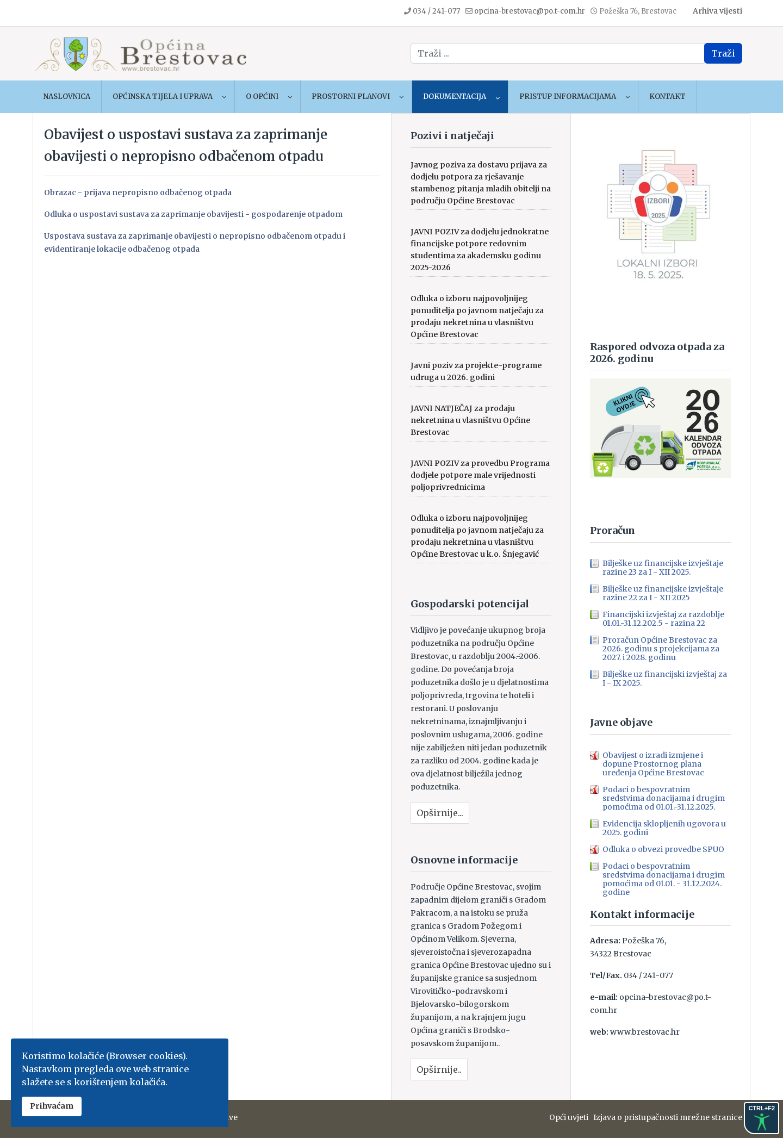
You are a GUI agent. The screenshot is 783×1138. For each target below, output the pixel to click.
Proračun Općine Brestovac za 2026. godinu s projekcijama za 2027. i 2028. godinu (660, 648)
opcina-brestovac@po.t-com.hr (529, 11)
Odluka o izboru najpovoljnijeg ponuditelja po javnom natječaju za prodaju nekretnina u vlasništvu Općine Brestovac (477, 316)
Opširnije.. (439, 1069)
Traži (723, 53)
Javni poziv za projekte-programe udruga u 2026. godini (476, 371)
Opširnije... (440, 812)
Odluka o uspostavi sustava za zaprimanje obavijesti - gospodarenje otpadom (193, 214)
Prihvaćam (51, 1106)
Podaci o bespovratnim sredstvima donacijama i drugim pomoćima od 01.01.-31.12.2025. (663, 798)
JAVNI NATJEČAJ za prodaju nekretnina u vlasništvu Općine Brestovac (470, 420)
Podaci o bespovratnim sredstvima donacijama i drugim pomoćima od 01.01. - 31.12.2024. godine (663, 879)
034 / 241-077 (436, 11)
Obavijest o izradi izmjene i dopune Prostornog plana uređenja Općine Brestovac (653, 764)
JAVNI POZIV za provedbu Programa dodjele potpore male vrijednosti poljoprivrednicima (480, 475)
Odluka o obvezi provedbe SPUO (663, 849)
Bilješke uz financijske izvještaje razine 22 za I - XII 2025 (662, 593)
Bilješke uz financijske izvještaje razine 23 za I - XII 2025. (662, 567)
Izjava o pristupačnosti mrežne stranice (667, 1117)
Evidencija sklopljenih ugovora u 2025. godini (664, 828)
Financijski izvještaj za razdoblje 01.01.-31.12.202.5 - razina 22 (663, 619)
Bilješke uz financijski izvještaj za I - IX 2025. (664, 678)
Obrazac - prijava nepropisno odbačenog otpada (138, 192)
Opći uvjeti (571, 1117)
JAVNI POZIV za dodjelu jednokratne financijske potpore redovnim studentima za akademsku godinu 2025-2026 (480, 249)
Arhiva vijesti (717, 11)
